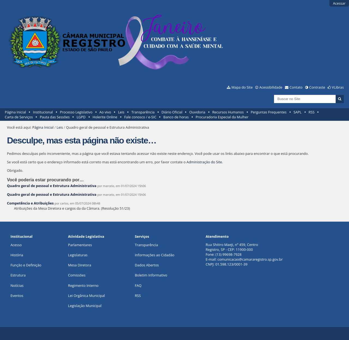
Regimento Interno (83, 285)
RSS (312, 112)
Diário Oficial (171, 112)
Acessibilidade (270, 87)
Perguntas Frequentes (268, 112)
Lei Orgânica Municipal (86, 295)
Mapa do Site (242, 87)
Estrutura (18, 275)
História (16, 254)
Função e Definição (25, 265)
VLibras (338, 87)
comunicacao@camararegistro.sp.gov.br (250, 259)
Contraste (317, 87)
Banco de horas (176, 117)
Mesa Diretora (79, 265)
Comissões (77, 275)
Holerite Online (104, 117)
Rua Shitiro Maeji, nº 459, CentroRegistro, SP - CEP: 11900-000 (232, 247)
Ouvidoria (197, 112)
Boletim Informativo (151, 275)
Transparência (143, 112)
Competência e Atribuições (31, 203)
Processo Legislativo (76, 112)
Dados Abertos (147, 265)
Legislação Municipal (85, 305)
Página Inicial (15, 112)
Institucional (43, 112)
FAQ (138, 285)
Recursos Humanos (227, 112)
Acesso (16, 244)
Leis (121, 112)
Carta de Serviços (19, 117)
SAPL (297, 112)
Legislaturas (78, 254)
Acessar (339, 3)
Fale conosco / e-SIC (140, 117)
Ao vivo (105, 112)
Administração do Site (204, 162)
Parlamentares (80, 244)
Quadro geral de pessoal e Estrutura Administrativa (52, 185)
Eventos (16, 295)
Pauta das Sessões (55, 117)
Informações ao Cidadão (154, 254)
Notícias (16, 285)
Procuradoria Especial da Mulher (221, 117)
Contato (296, 87)
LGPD (81, 117)
